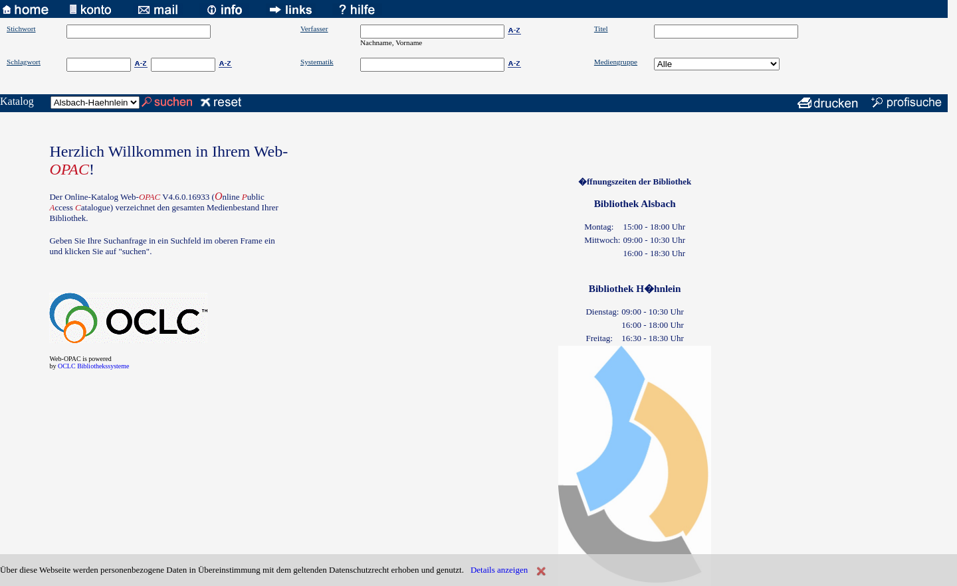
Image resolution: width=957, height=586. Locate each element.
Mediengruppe (615, 62)
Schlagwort (24, 62)
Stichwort (21, 29)
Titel (601, 29)
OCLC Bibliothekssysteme (94, 366)
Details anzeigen (499, 570)
